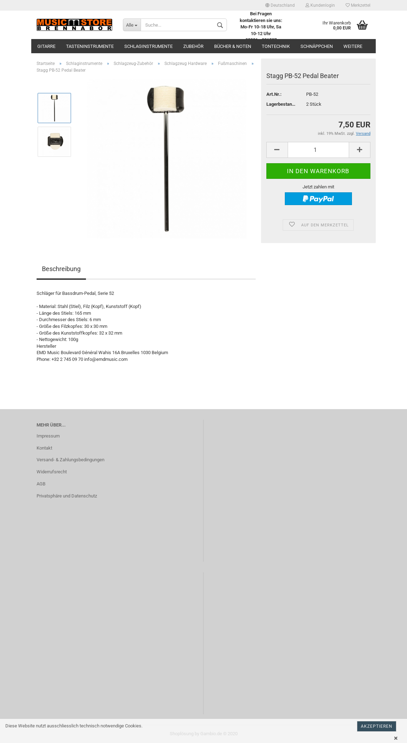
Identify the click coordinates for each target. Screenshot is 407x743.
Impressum (48, 436)
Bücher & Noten (232, 46)
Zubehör (193, 46)
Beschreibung (61, 269)
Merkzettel (358, 5)
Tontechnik (276, 46)
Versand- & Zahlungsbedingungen (70, 459)
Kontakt (44, 448)
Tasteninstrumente (90, 46)
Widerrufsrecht (52, 471)
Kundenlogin (320, 5)
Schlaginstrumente (148, 46)
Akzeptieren (376, 726)
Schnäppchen (316, 46)
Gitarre (46, 46)
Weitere (352, 46)
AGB (41, 483)
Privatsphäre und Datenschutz (67, 496)
